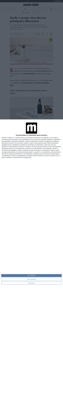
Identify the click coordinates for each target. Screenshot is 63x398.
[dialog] (31, 258)
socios (14, 137)
